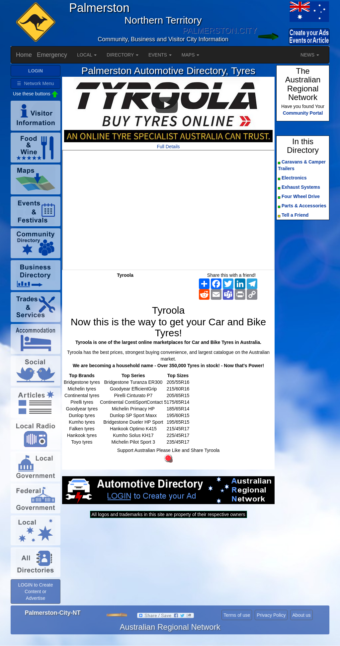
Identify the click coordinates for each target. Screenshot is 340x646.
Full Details (168, 146)
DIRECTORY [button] (122, 54)
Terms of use (236, 615)
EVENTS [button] (160, 54)
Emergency (52, 55)
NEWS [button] (309, 54)
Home (24, 55)
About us (301, 615)
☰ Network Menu (35, 83)
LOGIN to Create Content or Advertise (35, 591)
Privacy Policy (271, 615)
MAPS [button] (191, 54)
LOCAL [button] (87, 54)
